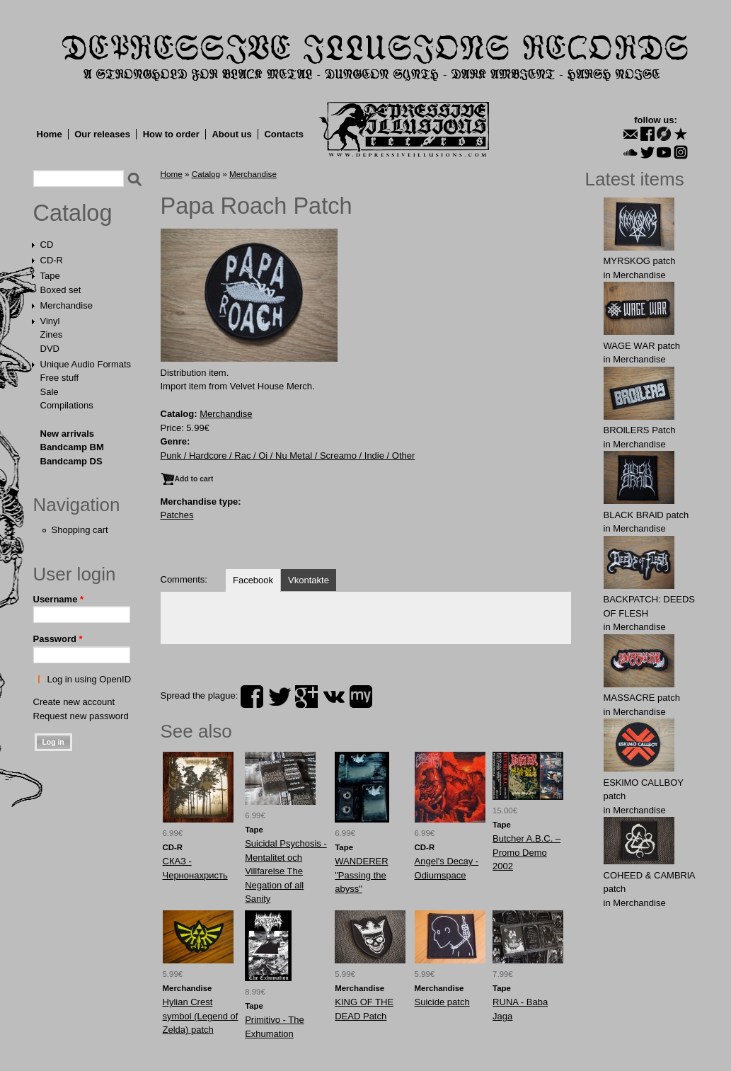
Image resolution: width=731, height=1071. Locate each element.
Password (58, 639)
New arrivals (67, 433)
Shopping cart (80, 530)
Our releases (102, 134)
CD (47, 244)
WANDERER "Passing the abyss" (361, 875)
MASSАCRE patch (642, 697)
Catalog (73, 213)
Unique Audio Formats (86, 364)
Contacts (284, 134)
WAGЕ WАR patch (642, 345)
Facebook (253, 580)
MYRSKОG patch (640, 261)
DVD (49, 348)
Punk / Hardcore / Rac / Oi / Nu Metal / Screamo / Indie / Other (288, 455)
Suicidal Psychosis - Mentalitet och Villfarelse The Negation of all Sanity (286, 871)
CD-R (52, 260)
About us (231, 134)
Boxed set (60, 290)
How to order (171, 134)
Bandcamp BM (72, 447)
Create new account (74, 702)
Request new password (81, 716)
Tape (50, 275)
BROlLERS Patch (640, 430)
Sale (49, 391)
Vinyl (50, 321)
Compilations (66, 405)
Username (58, 599)
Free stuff (59, 377)
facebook (252, 696)
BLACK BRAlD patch (646, 515)
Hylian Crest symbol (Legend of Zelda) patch (200, 1016)
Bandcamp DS (71, 461)
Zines (51, 334)
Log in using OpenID (89, 679)
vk (334, 696)
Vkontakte (308, 580)
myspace (361, 696)
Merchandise (66, 305)
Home (49, 134)
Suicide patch (442, 1002)
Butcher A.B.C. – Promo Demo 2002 (526, 852)
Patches (177, 515)
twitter (279, 696)
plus (306, 696)
